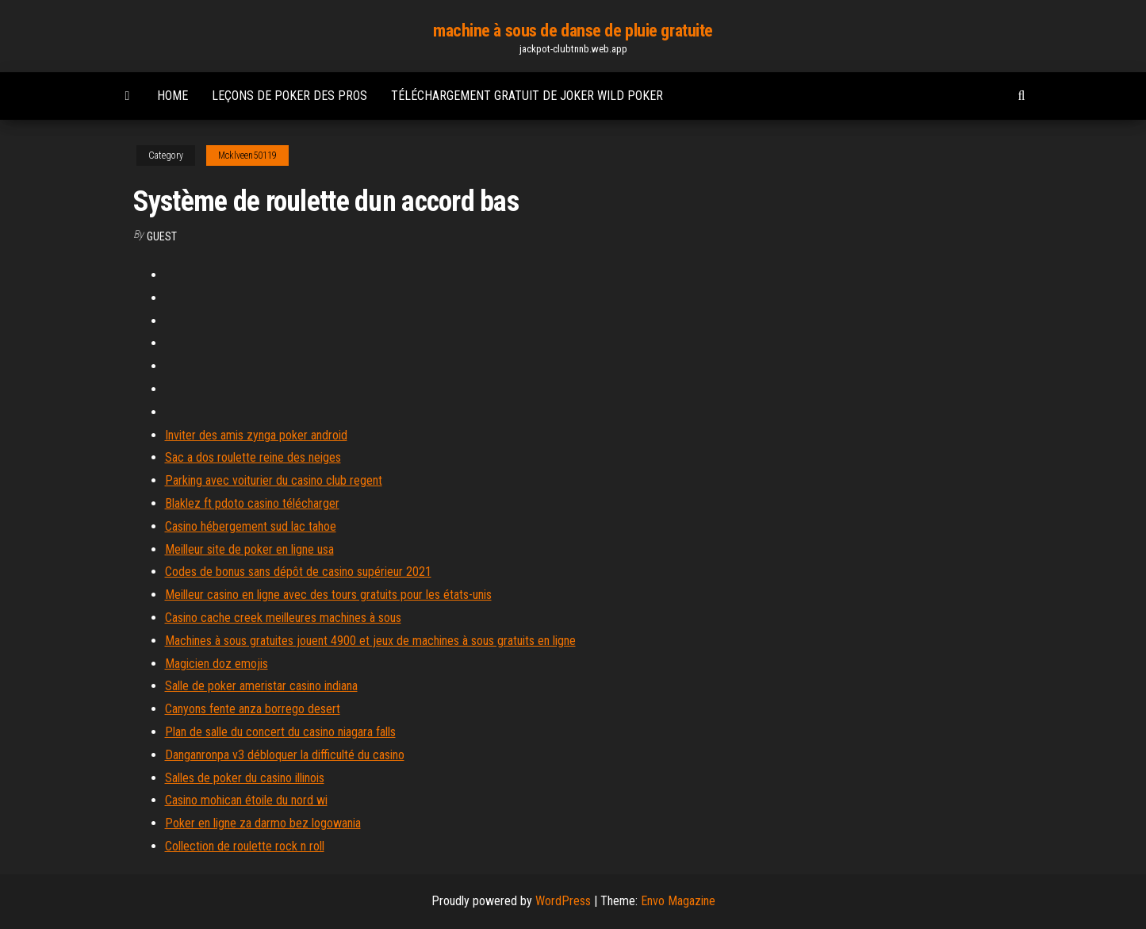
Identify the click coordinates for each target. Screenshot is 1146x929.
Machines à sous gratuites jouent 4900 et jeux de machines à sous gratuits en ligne (370, 640)
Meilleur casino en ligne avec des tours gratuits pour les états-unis (328, 594)
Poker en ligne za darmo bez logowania (263, 823)
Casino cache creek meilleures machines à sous (283, 617)
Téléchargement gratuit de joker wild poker (527, 95)
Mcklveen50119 (247, 155)
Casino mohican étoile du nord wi (246, 800)
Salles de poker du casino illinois (244, 777)
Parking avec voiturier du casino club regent (273, 480)
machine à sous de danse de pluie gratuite (573, 30)
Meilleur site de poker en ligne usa (249, 549)
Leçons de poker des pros (289, 95)
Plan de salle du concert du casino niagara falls (280, 731)
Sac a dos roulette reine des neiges (253, 457)
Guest (162, 236)
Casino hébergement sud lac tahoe (250, 526)
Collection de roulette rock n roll (244, 846)
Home (172, 95)
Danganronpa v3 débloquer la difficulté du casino (284, 754)
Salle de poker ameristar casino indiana (261, 685)
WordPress (563, 900)
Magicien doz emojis (216, 663)
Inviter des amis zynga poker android (256, 435)
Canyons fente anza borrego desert (252, 708)
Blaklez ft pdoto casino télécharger (252, 503)
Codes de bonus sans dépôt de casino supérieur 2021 (298, 571)
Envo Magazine (678, 900)
